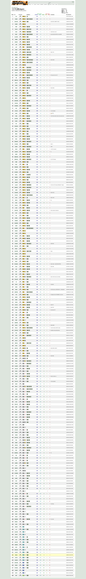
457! (16, 123)
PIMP (16, 26)
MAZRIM (16, 223)
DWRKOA (16, 159)
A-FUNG (16, 394)
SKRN (16, 396)
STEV (16, 547)
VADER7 (16, 228)
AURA (16, 289)
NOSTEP (16, 542)
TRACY (16, 327)
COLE (16, 64)
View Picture (51, 113)
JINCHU (16, 179)
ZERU (16, 67)
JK (16, 529)
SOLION (16, 368)
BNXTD (16, 468)
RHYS (16, 128)
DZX (16, 274)
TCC (16, 309)
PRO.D (16, 131)
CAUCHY (16, 427)
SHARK (16, 483)
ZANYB (16, 182)
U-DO (16, 207)
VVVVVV (16, 195)
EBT (16, 575)
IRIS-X (16, 386)
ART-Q (16, 29)
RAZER (16, 243)
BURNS (16, 177)
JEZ (16, 269)
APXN (16, 85)
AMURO (16, 235)
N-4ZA (16, 417)
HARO (16, 383)
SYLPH (16, 304)
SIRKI (16, 299)
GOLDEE (16, 429)
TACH (16, 312)
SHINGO (16, 399)
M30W (16, 442)
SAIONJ (16, 560)
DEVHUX (16, 549)
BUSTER (16, 251)
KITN (16, 345)
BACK (16, 353)
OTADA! (16, 432)
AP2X (16, 31)
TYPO (16, 169)
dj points (45, 4)
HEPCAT (16, 348)
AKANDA (16, 498)
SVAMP (16, 570)
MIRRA (16, 98)
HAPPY (16, 72)
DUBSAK (16, 141)
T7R (16, 294)
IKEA (16, 164)
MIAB (16, 258)
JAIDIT (16, 478)
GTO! (16, 197)
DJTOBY (16, 172)
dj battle (42, 4)
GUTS (16, 572)
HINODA (16, 90)
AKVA (16, 488)
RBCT (16, 248)
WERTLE (16, 80)
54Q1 (16, 202)
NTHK (16, 371)
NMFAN (16, 343)
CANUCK (16, 126)
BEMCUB (16, 156)
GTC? (16, 136)
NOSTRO (16, 210)
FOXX (16, 266)
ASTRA (16, 557)
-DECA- (16, 200)
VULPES (16, 506)
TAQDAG (16, 103)
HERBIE (16, 220)
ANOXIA (16, 445)
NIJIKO (16, 297)
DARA (16, 256)
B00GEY (16, 187)
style (35, 4)
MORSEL (16, 452)
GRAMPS (16, 419)
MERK (16, 133)
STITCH (16, 110)
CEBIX (16, 154)
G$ (16, 475)
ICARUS (16, 253)
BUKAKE (16, 21)
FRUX (16, 49)
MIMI (16, 161)
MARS (16, 565)
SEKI (16, 524)
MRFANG (16, 246)
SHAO (16, 276)
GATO (16, 325)
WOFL (16, 174)
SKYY (16, 350)
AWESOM (16, 496)
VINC (16, 332)
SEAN (16, 447)
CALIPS (16, 552)
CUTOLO (16, 330)
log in (73, 1)
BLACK (16, 205)
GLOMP (16, 366)
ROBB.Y (16, 521)
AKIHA (16, 75)
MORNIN (16, 519)
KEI (16, 215)
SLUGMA (16, 36)
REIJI (16, 138)
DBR (16, 406)
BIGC (16, 34)
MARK (16, 146)
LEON (16, 233)
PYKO (16, 363)
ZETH (16, 514)
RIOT (16, 271)
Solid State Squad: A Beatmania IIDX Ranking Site (20, 3)
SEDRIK (16, 544)
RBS (16, 320)
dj (32, 4)
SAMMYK (16, 307)
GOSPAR (16, 531)
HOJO (16, 149)
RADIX (16, 516)
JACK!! (16, 511)
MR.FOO (16, 404)
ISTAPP (16, 373)
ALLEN (16, 184)
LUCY (16, 465)
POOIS (16, 302)
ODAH (16, 534)
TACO (16, 424)
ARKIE (16, 24)
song (30, 4)
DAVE (16, 493)
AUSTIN (16, 151)
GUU (16, 108)
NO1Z (16, 501)
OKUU (16, 284)
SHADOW (16, 100)
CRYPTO (16, 437)
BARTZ (16, 82)
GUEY (16, 52)
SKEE (16, 113)
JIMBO (16, 39)
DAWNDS (16, 118)
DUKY (16, 470)
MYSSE (16, 95)
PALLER (16, 279)
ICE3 (16, 480)
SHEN (16, 376)
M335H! (16, 230)
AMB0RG (16, 322)
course (38, 4)
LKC (16, 539)
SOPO (16, 121)
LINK (16, 317)
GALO (16, 340)
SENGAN (16, 457)
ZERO (16, 238)
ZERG (16, 59)
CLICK (16, 414)
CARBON (16, 105)
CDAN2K (16, 192)
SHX (16, 401)
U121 (16, 422)
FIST (16, 212)
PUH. (16, 450)
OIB (16, 77)
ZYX (16, 16)
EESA (16, 261)
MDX (16, 378)
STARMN (16, 473)
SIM (16, 44)
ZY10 (16, 335)
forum (53, 4)
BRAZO (16, 54)
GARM (16, 57)
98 (16, 281)
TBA (16, 455)
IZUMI (16, 225)
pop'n (56, 4)
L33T (16, 47)
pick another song (14, 7)
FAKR (16, 87)
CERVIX (16, 62)
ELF (16, 460)
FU (16, 391)
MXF (16, 491)
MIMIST (16, 355)
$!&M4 (16, 358)
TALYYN (16, 381)
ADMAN (16, 526)
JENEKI (16, 503)
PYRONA (16, 567)
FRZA (16, 409)
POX (16, 440)
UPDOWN (16, 562)
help (50, 4)
